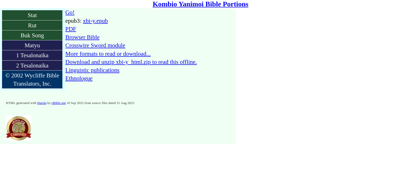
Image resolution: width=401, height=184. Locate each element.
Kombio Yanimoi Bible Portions (200, 4)
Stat (32, 15)
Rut (32, 25)
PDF (70, 29)
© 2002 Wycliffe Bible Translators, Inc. (32, 79)
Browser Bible (82, 37)
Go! (70, 12)
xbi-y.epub (95, 20)
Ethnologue (79, 78)
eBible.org (58, 103)
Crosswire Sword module (95, 45)
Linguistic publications (92, 70)
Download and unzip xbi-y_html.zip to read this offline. (131, 62)
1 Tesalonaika (32, 55)
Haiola (42, 103)
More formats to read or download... (108, 53)
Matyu (32, 45)
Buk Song (32, 35)
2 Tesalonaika (32, 65)
